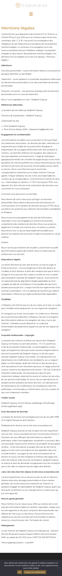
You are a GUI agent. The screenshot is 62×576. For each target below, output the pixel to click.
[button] (31, 14)
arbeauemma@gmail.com (41, 129)
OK (19, 572)
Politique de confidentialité (35, 572)
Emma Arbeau (24, 403)
